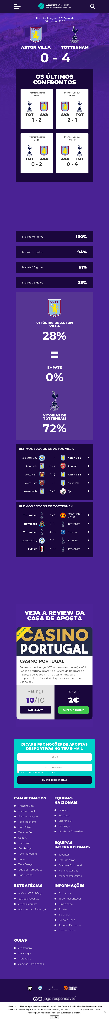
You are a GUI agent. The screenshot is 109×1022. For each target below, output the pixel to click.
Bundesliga (25, 848)
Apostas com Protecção (32, 909)
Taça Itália (24, 843)
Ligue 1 (22, 859)
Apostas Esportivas (70, 925)
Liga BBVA (24, 827)
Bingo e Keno (67, 920)
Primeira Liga (26, 805)
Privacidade (66, 904)
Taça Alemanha (27, 853)
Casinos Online (67, 930)
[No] (105, 1012)
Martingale (24, 958)
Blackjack (65, 914)
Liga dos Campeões (30, 869)
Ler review (35, 709)
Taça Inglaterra (27, 821)
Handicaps (24, 953)
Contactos (65, 893)
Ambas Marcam (27, 904)
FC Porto (64, 815)
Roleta (63, 909)
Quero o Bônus (73, 710)
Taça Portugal (26, 811)
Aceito (54, 1017)
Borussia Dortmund (70, 865)
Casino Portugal (42, 661)
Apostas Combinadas (31, 964)
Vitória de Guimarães (71, 831)
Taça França (25, 864)
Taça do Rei (25, 832)
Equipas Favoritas (28, 898)
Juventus (64, 854)
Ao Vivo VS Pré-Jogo (30, 893)
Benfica (63, 810)
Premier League (28, 816)
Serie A (22, 837)
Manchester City (68, 870)
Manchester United (70, 876)
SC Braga (64, 826)
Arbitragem (25, 948)
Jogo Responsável (70, 898)
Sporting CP (66, 820)
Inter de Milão (67, 860)
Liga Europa (25, 875)
